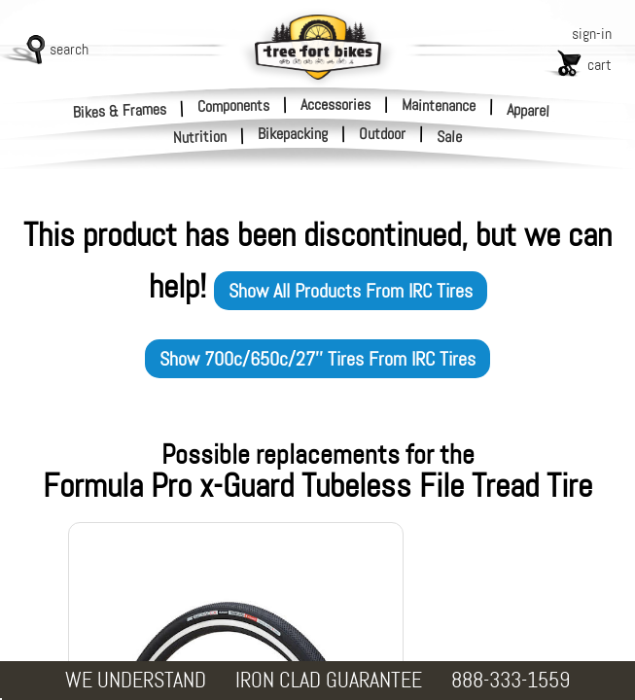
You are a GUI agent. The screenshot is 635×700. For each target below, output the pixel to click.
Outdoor (382, 134)
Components (233, 105)
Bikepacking (293, 134)
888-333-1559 (510, 680)
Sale (450, 137)
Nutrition (200, 136)
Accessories (335, 104)
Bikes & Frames (120, 110)
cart (599, 64)
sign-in (592, 33)
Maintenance (439, 105)
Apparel (528, 110)
